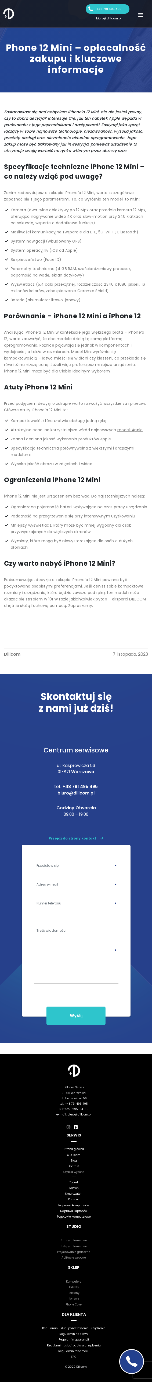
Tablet (74, 1182)
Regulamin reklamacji (73, 1351)
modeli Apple (130, 430)
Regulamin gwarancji (74, 1340)
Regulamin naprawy (73, 1334)
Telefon (74, 1188)
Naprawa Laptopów (73, 1211)
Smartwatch (73, 1194)
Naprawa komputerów (73, 1205)
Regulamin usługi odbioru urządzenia (74, 1345)
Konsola (73, 1199)
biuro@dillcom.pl (108, 18)
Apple (70, 250)
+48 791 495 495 (108, 9)
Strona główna (74, 1149)
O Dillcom (73, 1155)
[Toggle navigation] (141, 15)
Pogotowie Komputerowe (74, 1217)
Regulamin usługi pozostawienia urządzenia (74, 1328)
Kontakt (73, 1166)
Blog (74, 1161)
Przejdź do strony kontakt (76, 838)
